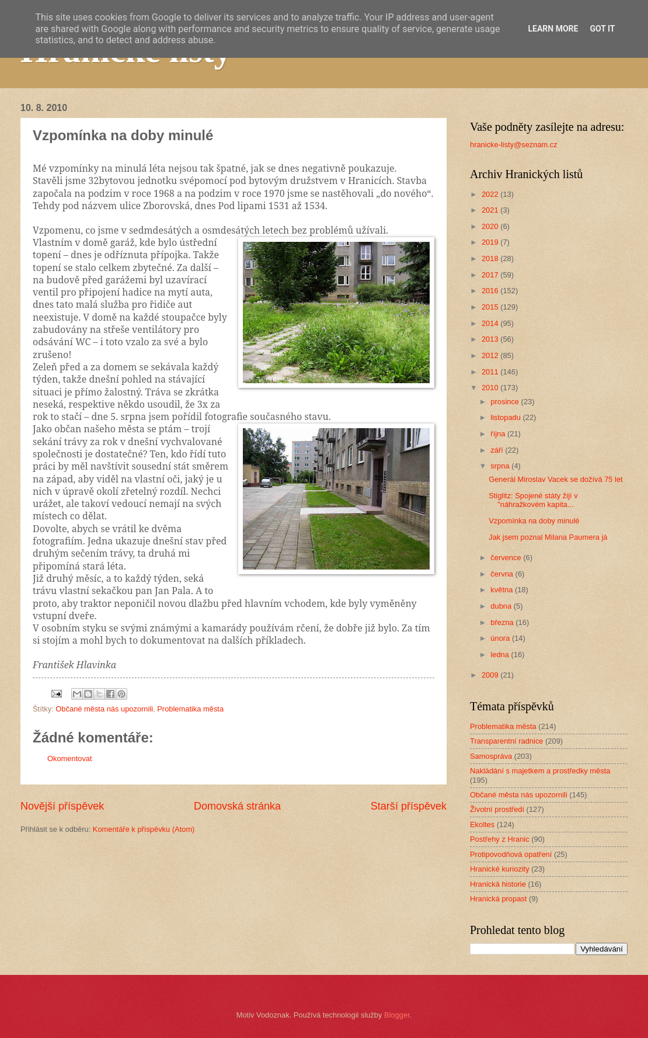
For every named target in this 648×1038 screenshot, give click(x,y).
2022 (491, 194)
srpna (500, 465)
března (502, 622)
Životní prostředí (497, 809)
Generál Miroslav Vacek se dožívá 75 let (555, 479)
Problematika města (190, 708)
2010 (491, 387)
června (502, 574)
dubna (501, 606)
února (501, 638)
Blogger (397, 1015)
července (506, 557)
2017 (491, 274)
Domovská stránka (237, 806)
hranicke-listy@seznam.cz (514, 144)
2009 (491, 675)
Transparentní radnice (506, 741)
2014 (491, 323)
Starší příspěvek (409, 806)
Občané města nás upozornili (104, 708)
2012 (491, 355)
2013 (491, 339)
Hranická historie (498, 884)
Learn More (553, 28)
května (502, 589)
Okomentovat (69, 758)
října (498, 433)
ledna (500, 654)
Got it (602, 28)
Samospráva (491, 756)
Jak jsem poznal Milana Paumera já (548, 537)
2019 (491, 242)
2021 (491, 210)
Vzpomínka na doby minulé (534, 520)
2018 (491, 258)
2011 (491, 371)
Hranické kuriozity (499, 869)
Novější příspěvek (62, 806)
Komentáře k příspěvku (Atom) (144, 829)
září (497, 450)
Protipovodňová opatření (511, 854)
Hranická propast (498, 898)
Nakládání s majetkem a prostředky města (540, 770)
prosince (505, 401)
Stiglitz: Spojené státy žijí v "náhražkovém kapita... (533, 500)
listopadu (506, 417)
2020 (491, 226)
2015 (491, 307)
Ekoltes (482, 824)
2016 (491, 290)
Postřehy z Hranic (499, 839)
